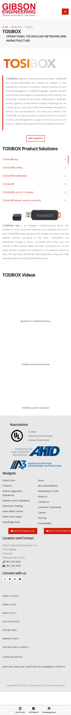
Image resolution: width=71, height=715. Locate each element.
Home (5, 27)
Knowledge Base (11, 522)
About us (42, 496)
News (41, 480)
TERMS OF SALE (9, 604)
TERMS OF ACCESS (10, 596)
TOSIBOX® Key (10, 159)
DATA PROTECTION (10, 621)
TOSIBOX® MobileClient (14, 175)
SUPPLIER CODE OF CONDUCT (15, 647)
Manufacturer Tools (48, 491)
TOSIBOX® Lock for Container (18, 192)
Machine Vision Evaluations (16, 500)
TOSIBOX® (8, 183)
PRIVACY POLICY (9, 613)
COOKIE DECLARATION (12, 657)
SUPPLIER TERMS (9, 630)
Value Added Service (13, 511)
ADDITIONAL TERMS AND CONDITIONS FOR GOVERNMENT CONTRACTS (33, 666)
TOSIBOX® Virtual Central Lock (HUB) (21, 200)
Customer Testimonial (49, 507)
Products (16, 27)
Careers (42, 512)
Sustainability (44, 523)
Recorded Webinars (48, 485)
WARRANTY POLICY (10, 638)
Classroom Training (12, 505)
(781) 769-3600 (12, 561)
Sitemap (42, 517)
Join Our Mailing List (23, 531)
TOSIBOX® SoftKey (12, 167)
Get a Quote (36, 138)
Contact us (43, 501)
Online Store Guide (12, 516)
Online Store (9, 480)
